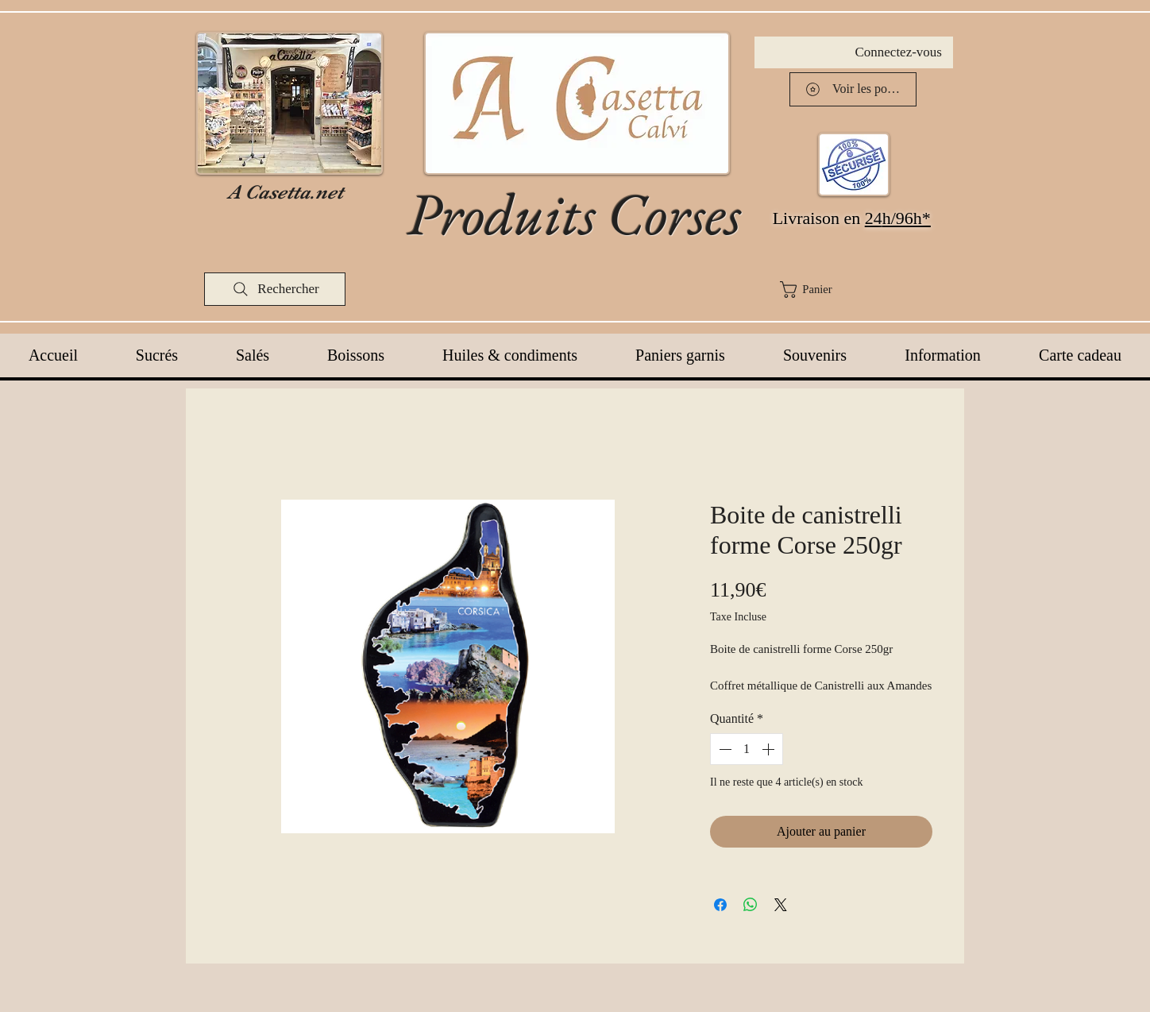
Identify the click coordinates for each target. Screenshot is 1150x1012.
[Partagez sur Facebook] (720, 904)
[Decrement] (723, 749)
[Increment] (769, 749)
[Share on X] (780, 904)
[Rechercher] (274, 289)
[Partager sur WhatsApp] (750, 904)
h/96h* (906, 218)
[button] (863, 289)
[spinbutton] (746, 749)
